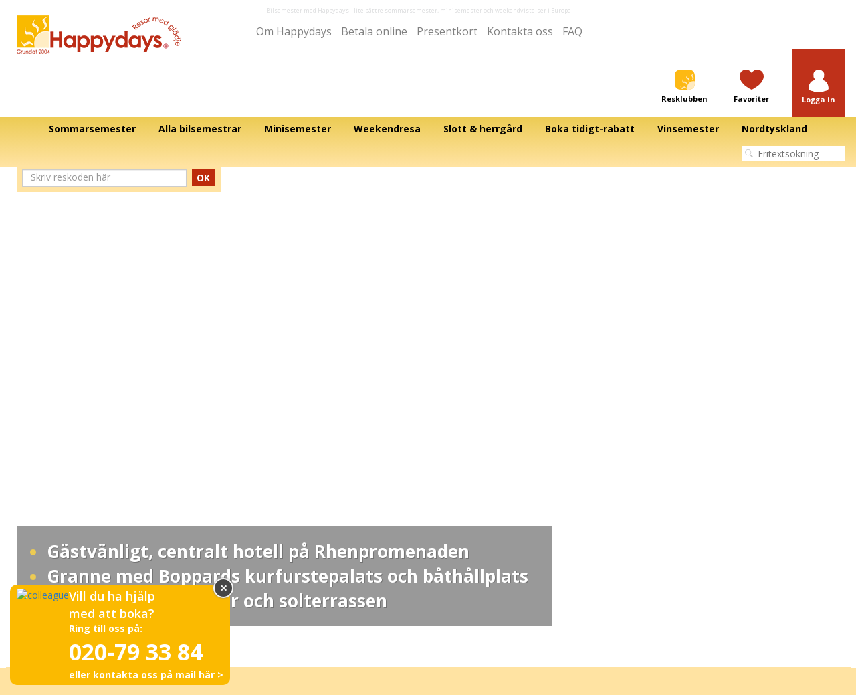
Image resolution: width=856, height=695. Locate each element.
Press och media (46, 482)
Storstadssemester (261, 482)
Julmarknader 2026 (262, 455)
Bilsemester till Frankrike (484, 428)
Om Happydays (43, 415)
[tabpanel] (428, 102)
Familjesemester (256, 495)
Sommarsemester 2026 (271, 442)
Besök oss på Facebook (694, 415)
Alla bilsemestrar (45, 402)
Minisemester (250, 415)
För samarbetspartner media (70, 428)
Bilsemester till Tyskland (483, 442)
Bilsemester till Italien (477, 402)
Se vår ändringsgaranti (692, 455)
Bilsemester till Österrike (483, 415)
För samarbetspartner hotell (68, 442)
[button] (818, 38)
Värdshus (241, 428)
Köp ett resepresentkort (693, 428)
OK (204, 107)
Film (20, 455)
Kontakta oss (38, 495)
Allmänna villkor (509, 571)
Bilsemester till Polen (476, 482)
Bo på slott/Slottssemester (276, 402)
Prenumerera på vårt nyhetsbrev (712, 495)
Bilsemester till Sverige (480, 455)
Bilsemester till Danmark (483, 469)
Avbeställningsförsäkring (695, 482)
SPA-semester (252, 469)
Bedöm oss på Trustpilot (695, 402)
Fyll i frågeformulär (683, 469)
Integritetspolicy (418, 571)
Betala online (38, 469)
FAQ (556, 31)
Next (807, 102)
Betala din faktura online (695, 442)
